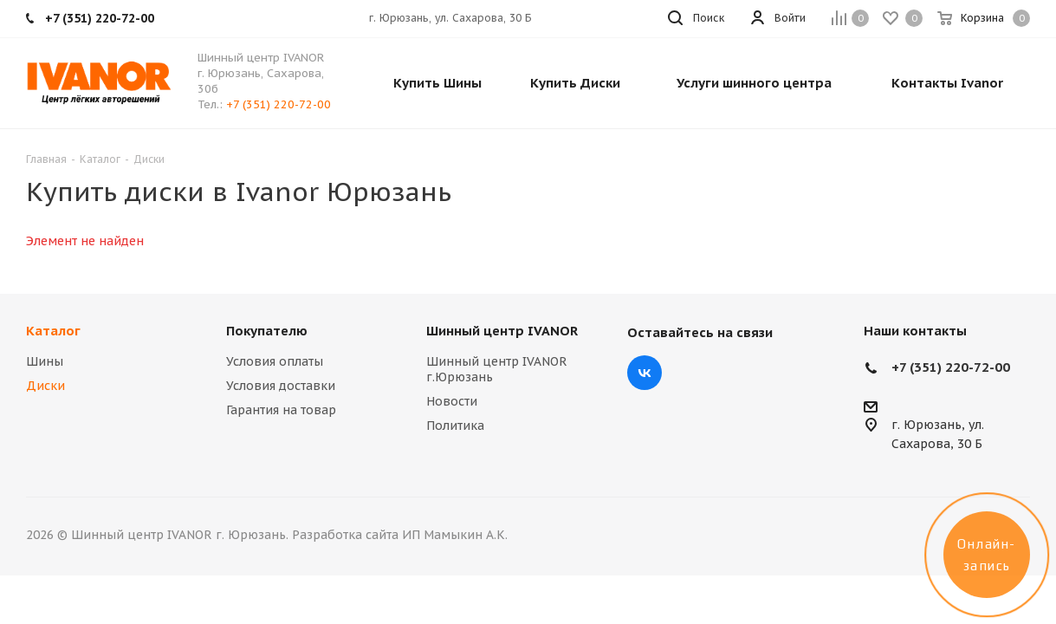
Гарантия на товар (281, 410)
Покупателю (267, 330)
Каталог (53, 330)
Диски (45, 385)
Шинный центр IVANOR (502, 330)
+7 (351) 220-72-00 (278, 104)
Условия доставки (280, 385)
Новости (451, 401)
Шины (44, 361)
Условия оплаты (274, 361)
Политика (455, 425)
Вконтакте (644, 372)
